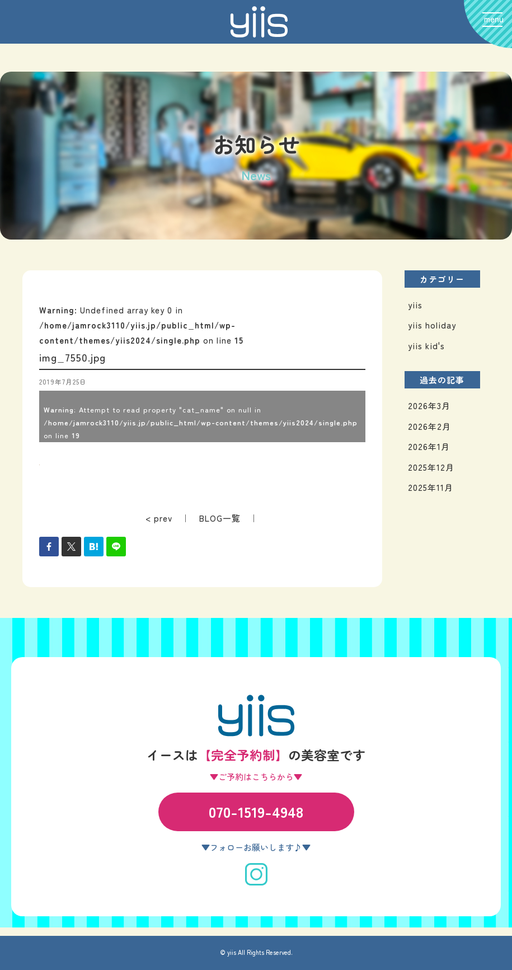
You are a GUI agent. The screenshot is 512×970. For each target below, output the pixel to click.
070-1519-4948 (256, 811)
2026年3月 (429, 405)
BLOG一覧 (220, 518)
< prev (158, 518)
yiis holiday (432, 325)
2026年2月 (429, 426)
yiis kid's (426, 346)
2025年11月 (430, 487)
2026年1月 (429, 446)
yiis (415, 305)
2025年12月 (431, 467)
